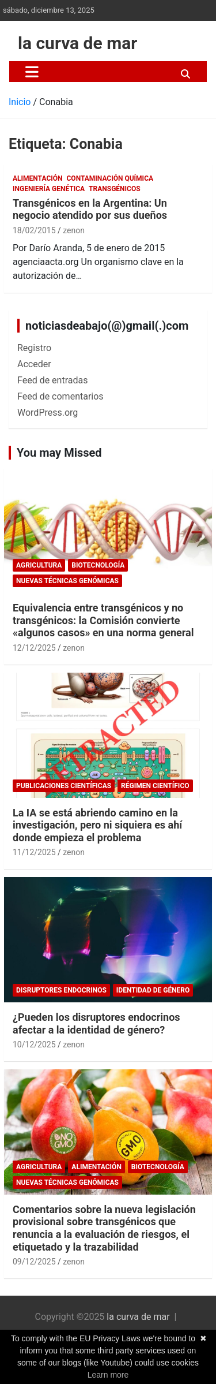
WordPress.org (47, 412)
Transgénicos (114, 189)
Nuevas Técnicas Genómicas (67, 581)
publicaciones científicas (63, 786)
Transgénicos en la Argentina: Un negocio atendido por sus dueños (90, 209)
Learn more (108, 1374)
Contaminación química (110, 178)
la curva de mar (77, 43)
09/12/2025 (34, 1261)
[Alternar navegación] (32, 71)
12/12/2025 (34, 647)
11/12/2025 (34, 852)
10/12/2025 (34, 1044)
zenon (74, 230)
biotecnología (97, 565)
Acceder (34, 364)
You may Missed (59, 453)
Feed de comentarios (60, 396)
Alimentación (38, 178)
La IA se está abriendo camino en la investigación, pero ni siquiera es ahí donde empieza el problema (97, 825)
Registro (34, 347)
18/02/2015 (34, 230)
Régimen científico (155, 786)
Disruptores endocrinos (61, 990)
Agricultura (39, 565)
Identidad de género (153, 990)
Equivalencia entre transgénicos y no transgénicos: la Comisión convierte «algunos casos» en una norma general (103, 620)
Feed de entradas (52, 380)
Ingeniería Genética (49, 189)
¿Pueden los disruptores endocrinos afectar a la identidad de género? (96, 1023)
